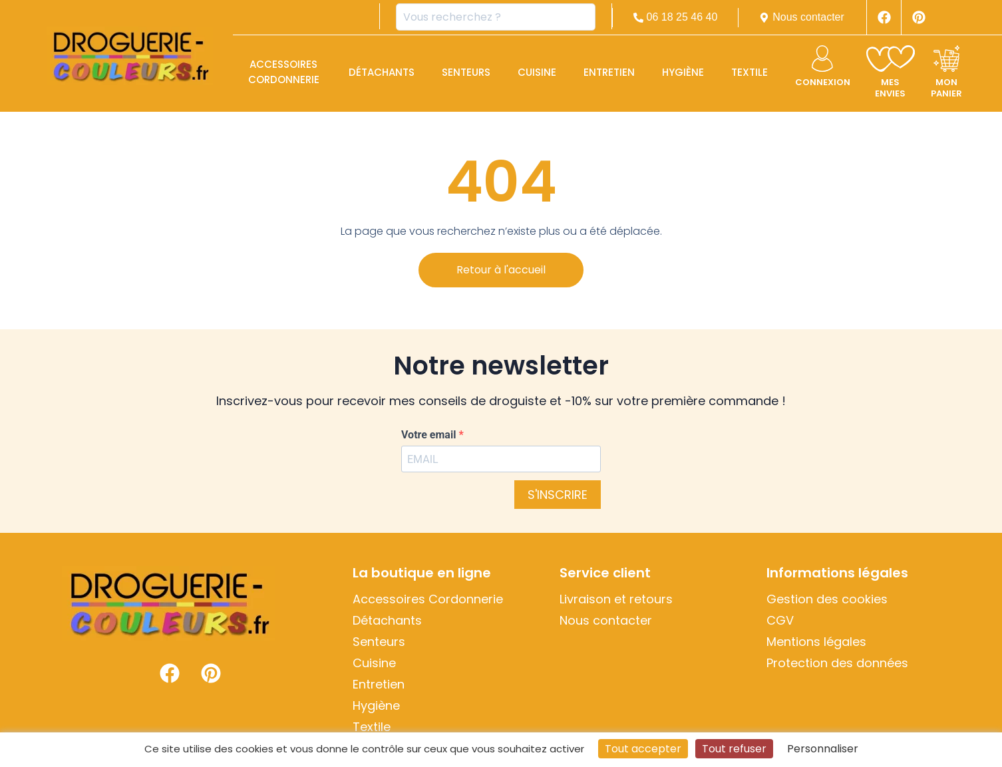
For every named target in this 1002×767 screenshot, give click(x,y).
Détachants (382, 72)
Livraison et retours (616, 599)
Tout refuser (734, 748)
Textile (749, 72)
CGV (780, 620)
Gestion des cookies (827, 599)
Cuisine (537, 72)
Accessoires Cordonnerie (283, 71)
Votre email (429, 434)
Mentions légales (816, 642)
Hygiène (683, 72)
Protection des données (837, 663)
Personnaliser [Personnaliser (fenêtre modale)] (822, 748)
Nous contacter (606, 620)
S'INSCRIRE (557, 494)
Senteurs (466, 72)
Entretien (609, 72)
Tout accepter (643, 748)
